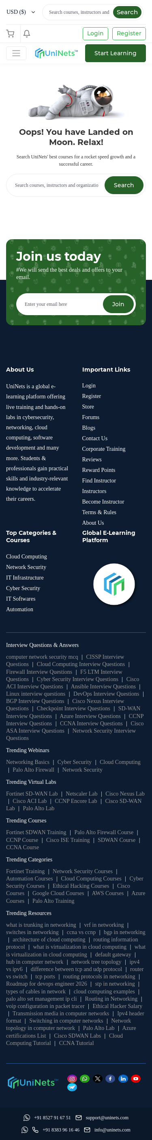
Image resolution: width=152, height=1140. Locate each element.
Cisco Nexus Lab (124, 794)
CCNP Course (22, 840)
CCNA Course (22, 847)
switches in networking (32, 932)
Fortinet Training (25, 871)
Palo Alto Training (53, 901)
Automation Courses (29, 879)
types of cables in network (36, 992)
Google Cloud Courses (58, 893)
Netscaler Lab (81, 794)
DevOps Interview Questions (106, 694)
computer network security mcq (42, 657)
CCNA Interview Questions (91, 723)
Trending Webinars (27, 750)
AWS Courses (108, 893)
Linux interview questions (35, 694)
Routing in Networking (111, 999)
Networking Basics (27, 762)
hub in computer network (34, 962)
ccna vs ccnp (81, 932)
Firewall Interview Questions (39, 672)
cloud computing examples (104, 992)
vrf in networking (104, 925)
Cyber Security (75, 762)
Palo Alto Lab (39, 808)
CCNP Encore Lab (76, 801)
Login (95, 33)
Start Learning (115, 53)
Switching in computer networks (66, 1021)
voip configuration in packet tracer (45, 1006)
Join (118, 304)
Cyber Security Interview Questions (77, 679)
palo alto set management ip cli (41, 999)
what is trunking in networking (41, 925)
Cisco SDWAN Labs (77, 1036)
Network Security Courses (83, 871)
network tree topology (96, 962)
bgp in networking (125, 932)
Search (127, 12)
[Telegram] (73, 1087)
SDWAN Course (116, 840)
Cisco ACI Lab (30, 801)
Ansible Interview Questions (103, 687)
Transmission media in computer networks (61, 1013)
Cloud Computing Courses (91, 879)
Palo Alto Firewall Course (103, 832)
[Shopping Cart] (12, 34)
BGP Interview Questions (35, 701)
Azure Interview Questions (90, 716)
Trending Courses (26, 821)
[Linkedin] (124, 1078)
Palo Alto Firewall (33, 770)
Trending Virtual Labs (31, 782)
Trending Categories (29, 860)
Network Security (82, 770)
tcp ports (45, 976)
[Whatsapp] (86, 1078)
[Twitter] (99, 1078)
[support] (101, 1118)
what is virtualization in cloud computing (79, 947)
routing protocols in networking (99, 976)
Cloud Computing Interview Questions (81, 664)
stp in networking (115, 984)
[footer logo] (32, 1082)
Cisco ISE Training (68, 840)
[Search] (92, 12)
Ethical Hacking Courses (81, 886)
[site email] (107, 1130)
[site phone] (55, 1130)
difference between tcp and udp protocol (76, 969)
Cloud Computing (120, 762)
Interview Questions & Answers (42, 645)
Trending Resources (28, 913)
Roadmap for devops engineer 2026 (46, 984)
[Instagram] (73, 1078)
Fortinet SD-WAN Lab (32, 794)
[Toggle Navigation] (16, 53)
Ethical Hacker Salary (117, 1006)
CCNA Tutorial (76, 1043)
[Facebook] (111, 1078)
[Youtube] (137, 1078)
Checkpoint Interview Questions (73, 708)
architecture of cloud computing (49, 940)
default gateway (113, 955)
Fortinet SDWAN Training (36, 832)
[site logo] (56, 53)
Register (129, 33)
